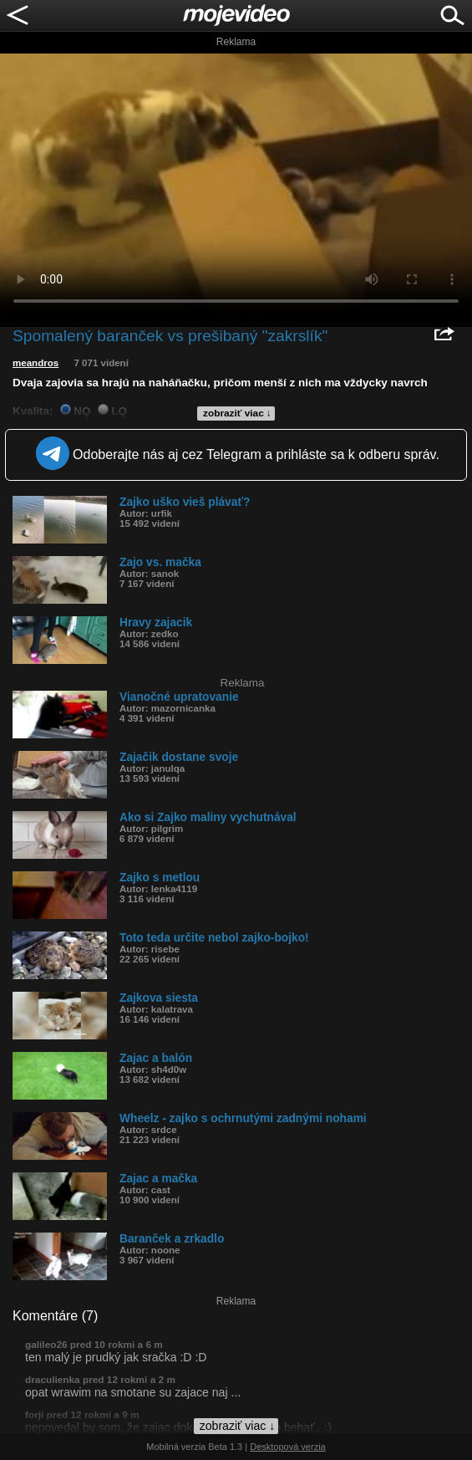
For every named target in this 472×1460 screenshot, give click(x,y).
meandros (35, 363)
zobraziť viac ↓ (237, 413)
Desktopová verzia (288, 1447)
